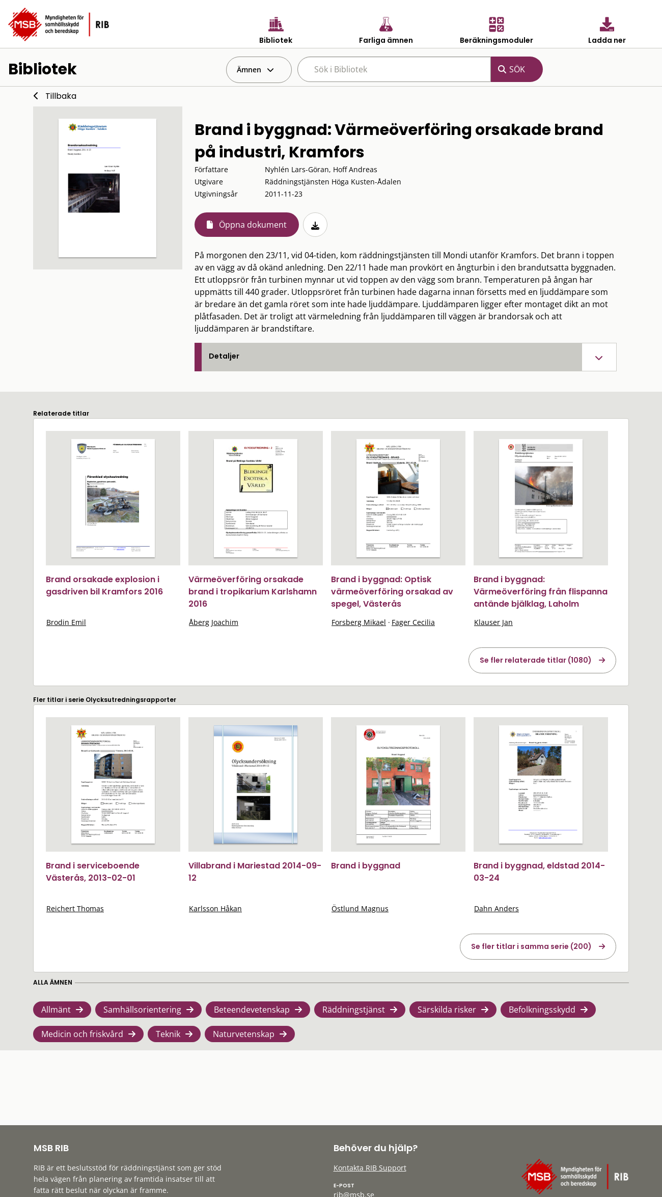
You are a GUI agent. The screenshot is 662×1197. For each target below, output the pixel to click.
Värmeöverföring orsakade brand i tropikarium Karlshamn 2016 (252, 592)
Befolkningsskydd (542, 1009)
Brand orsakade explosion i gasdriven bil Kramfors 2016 (104, 585)
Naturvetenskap (243, 1034)
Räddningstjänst (353, 1009)
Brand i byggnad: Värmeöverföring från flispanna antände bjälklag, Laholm (541, 592)
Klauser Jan (493, 622)
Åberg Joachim (213, 622)
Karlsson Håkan (215, 908)
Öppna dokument (253, 224)
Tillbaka (60, 96)
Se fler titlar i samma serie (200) (531, 946)
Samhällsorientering (142, 1009)
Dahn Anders (496, 908)
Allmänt (56, 1009)
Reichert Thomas (75, 908)
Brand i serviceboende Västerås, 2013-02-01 (93, 872)
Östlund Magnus (360, 908)
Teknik (168, 1034)
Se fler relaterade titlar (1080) (536, 660)
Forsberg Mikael (359, 622)
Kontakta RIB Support (370, 1168)
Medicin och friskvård (82, 1034)
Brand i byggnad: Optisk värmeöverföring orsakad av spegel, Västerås (392, 592)
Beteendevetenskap (252, 1009)
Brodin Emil (66, 622)
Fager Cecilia (413, 622)
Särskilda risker (447, 1009)
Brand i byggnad (365, 866)
